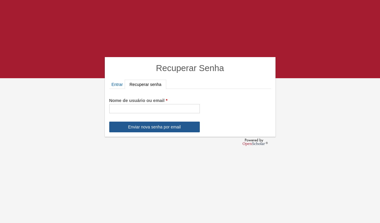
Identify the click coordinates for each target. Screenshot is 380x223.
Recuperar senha (147, 84)
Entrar (117, 84)
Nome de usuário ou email (138, 100)
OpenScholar (255, 142)
